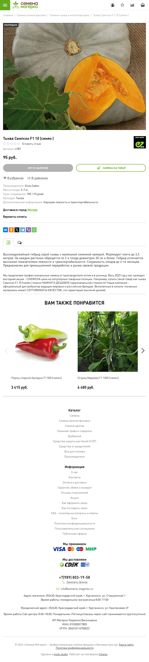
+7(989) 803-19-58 (74, 577)
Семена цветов (74, 425)
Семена (74, 415)
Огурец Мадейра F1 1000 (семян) (98, 377)
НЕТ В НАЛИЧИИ (38, 168)
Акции (74, 497)
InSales (103, 654)
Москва (32, 210)
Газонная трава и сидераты (74, 431)
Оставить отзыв (31, 143)
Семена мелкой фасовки (74, 420)
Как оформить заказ (74, 503)
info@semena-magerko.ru (77, 588)
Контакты (75, 477)
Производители (74, 456)
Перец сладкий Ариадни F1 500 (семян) (36, 377)
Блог (74, 518)
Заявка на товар (111, 168)
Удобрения (74, 436)
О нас (74, 472)
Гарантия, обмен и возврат (75, 487)
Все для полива (74, 451)
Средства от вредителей (74, 446)
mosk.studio (61, 654)
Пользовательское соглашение (75, 528)
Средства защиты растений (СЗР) (74, 441)
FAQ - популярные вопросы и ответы (74, 513)
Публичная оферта (75, 533)
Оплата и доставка (74, 482)
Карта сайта (126, 644)
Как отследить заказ (75, 508)
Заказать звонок (77, 582)
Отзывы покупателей (74, 492)
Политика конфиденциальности (74, 523)
